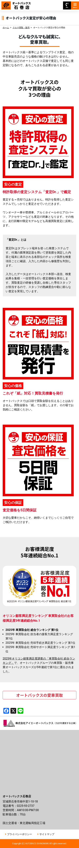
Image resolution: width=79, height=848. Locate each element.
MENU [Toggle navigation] (75, 5)
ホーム (6, 27)
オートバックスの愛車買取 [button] (39, 695)
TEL (67, 5)
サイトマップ (46, 834)
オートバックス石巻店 (19, 3)
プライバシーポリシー (19, 834)
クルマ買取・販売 (21, 27)
